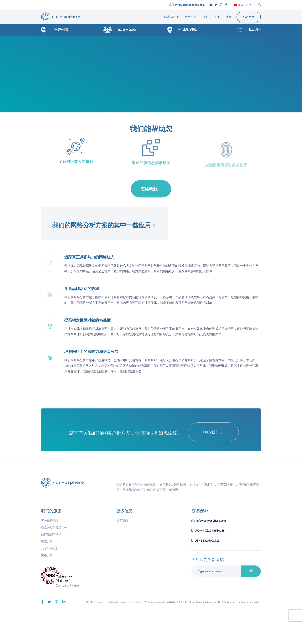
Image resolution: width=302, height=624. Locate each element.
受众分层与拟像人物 (54, 527)
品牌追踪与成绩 (51, 534)
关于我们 (122, 520)
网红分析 (47, 541)
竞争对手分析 (50, 548)
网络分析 (47, 555)
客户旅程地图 (50, 520)
